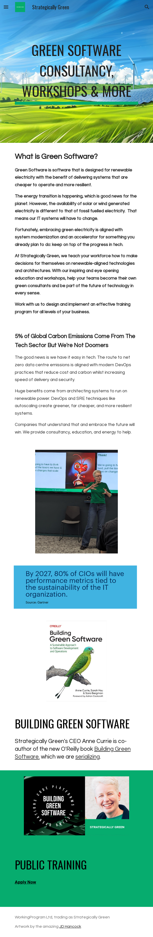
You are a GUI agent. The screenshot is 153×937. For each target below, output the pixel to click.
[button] (6, 7)
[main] (76, 71)
